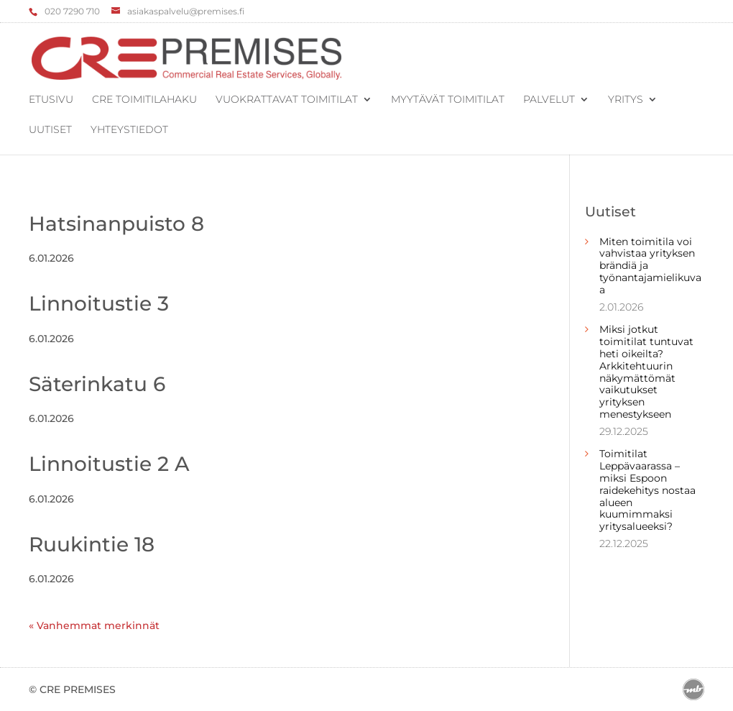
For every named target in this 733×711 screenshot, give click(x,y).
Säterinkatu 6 (97, 384)
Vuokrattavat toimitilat (287, 100)
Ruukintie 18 (92, 544)
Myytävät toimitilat (447, 100)
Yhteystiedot (129, 130)
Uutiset (50, 130)
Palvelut (549, 100)
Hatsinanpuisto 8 (116, 223)
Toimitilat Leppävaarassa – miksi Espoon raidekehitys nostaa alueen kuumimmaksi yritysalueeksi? (647, 490)
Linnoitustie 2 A (109, 463)
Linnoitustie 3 (99, 303)
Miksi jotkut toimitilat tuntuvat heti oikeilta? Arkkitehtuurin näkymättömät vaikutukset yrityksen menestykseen (646, 372)
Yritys (625, 100)
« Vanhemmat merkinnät (94, 625)
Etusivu (51, 100)
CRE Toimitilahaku (144, 100)
